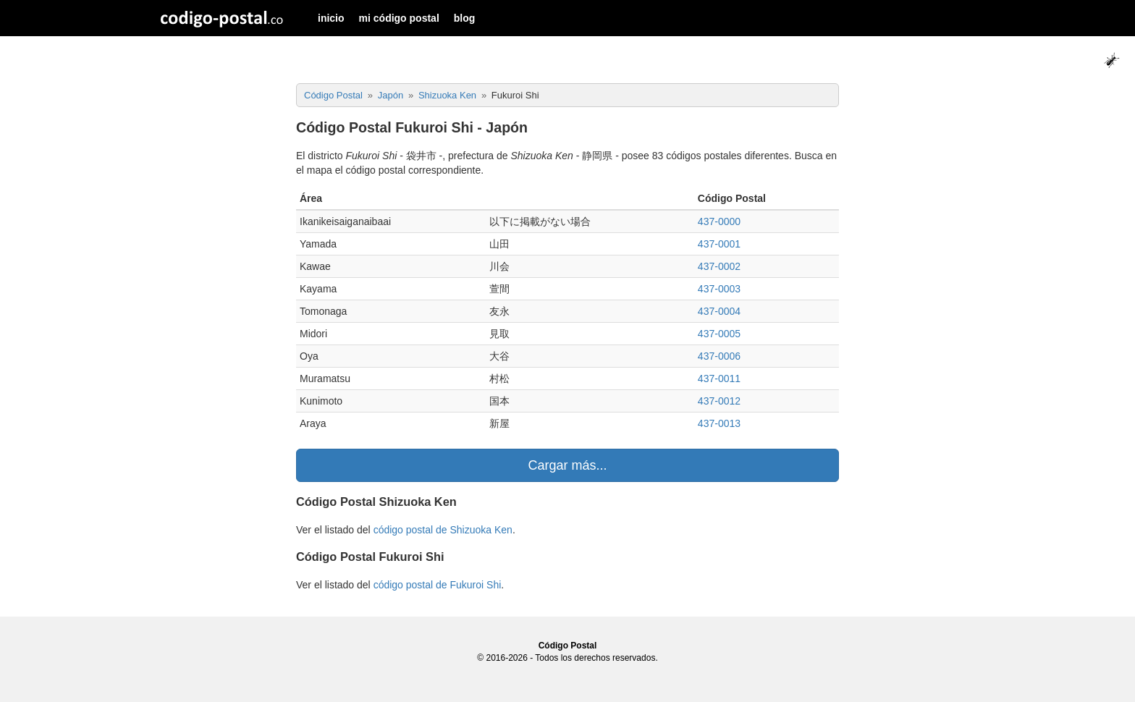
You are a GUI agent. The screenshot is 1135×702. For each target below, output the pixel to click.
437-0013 (719, 423)
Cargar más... (567, 465)
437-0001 (719, 244)
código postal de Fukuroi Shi (438, 585)
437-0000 (719, 221)
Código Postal (568, 645)
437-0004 (719, 311)
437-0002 (719, 266)
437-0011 (719, 378)
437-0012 (719, 401)
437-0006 (719, 356)
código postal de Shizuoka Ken (443, 530)
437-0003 (719, 289)
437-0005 (719, 333)
